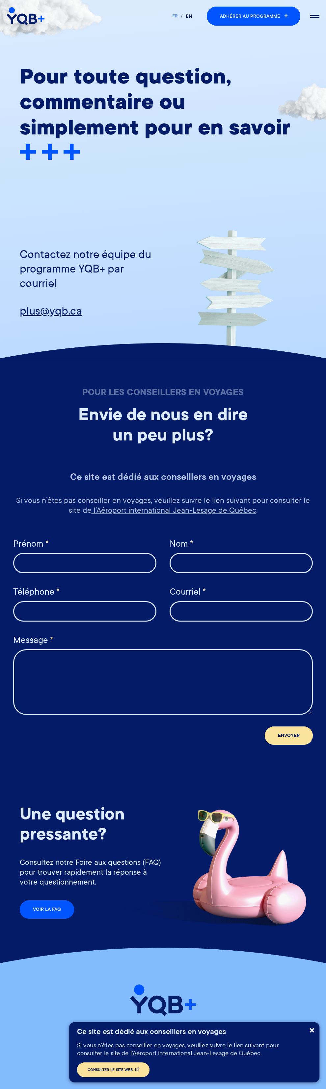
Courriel (188, 592)
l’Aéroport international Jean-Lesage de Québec (174, 510)
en (189, 16)
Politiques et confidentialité (128, 1032)
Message (33, 640)
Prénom (31, 544)
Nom (181, 544)
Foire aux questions (208, 1032)
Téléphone (36, 592)
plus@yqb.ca (51, 311)
